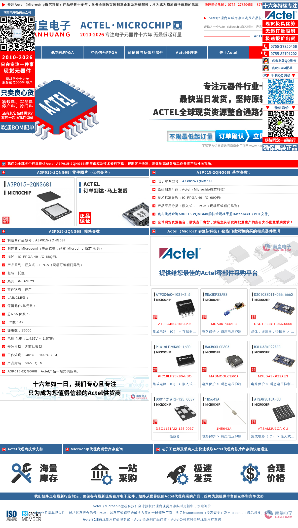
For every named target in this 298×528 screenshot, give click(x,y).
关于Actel (228, 52)
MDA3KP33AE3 (224, 324)
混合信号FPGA (104, 52)
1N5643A (223, 428)
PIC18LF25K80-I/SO (175, 376)
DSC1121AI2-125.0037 (175, 428)
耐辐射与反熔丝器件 (145, 52)
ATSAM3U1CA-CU (273, 428)
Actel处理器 (187, 52)
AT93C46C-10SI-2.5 (174, 324)
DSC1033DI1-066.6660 (273, 324)
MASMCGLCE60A (224, 376)
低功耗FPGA (62, 52)
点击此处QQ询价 (284, 61)
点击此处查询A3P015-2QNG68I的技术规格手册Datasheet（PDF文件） (214, 214)
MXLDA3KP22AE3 (273, 376)
